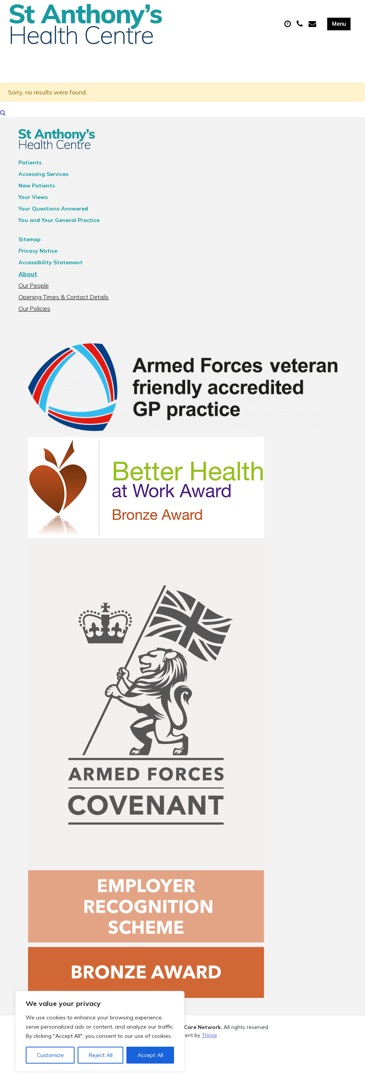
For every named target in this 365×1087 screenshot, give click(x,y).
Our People (33, 289)
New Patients (36, 189)
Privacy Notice (37, 254)
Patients (29, 166)
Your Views (33, 200)
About (27, 278)
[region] (99, 1031)
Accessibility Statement (50, 266)
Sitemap (29, 243)
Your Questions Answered (53, 212)
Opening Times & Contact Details (63, 301)
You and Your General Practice (59, 223)
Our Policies (34, 312)
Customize (50, 1055)
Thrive (209, 1038)
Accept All (150, 1055)
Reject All (101, 1055)
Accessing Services (43, 177)
